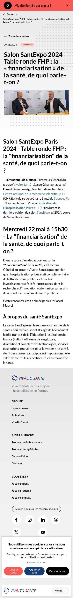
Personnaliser (57, 571)
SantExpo (43, 212)
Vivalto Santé (22, 184)
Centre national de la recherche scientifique (32, 194)
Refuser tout (13, 571)
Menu (61, 590)
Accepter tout (34, 571)
